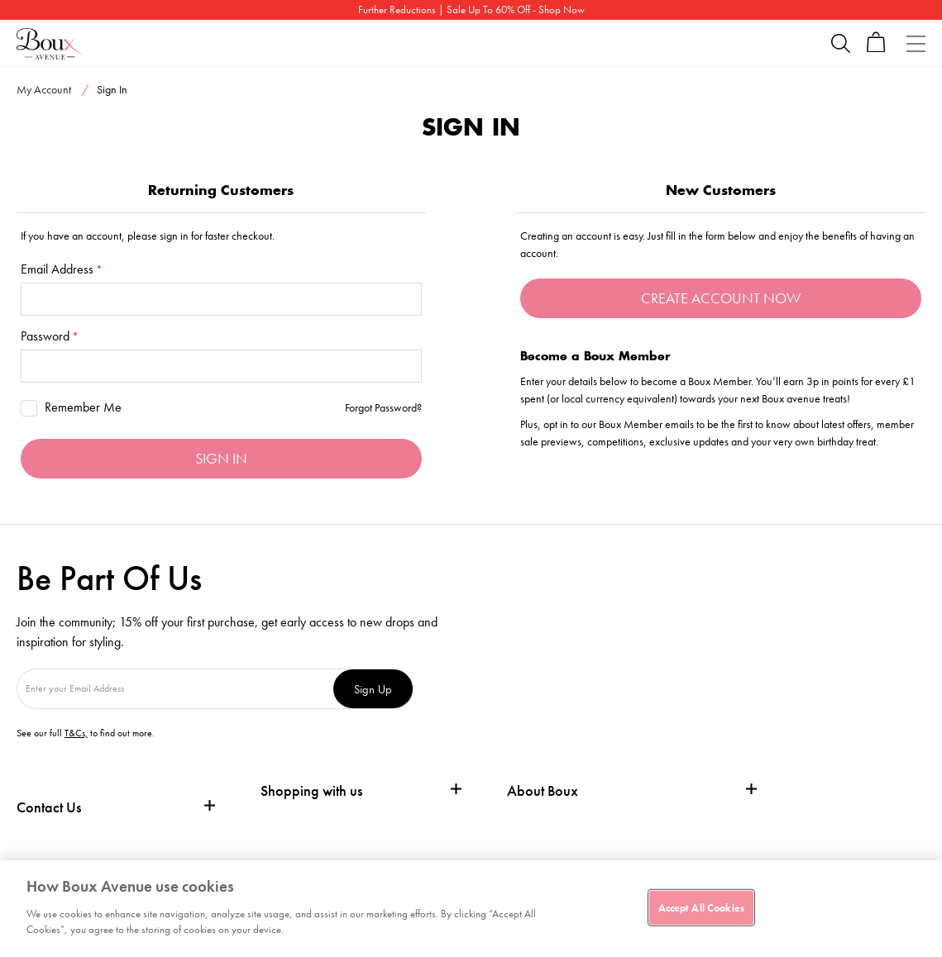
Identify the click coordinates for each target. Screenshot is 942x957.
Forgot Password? (383, 408)
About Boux (542, 791)
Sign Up (373, 689)
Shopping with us (311, 790)
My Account (44, 89)
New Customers (721, 190)
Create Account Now (721, 297)
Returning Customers (221, 190)
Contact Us (49, 807)
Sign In (112, 89)
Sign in (221, 458)
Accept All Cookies (701, 907)
